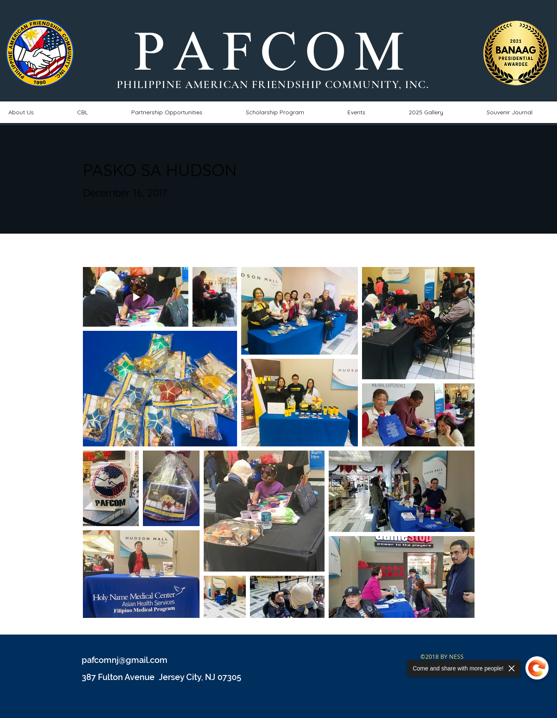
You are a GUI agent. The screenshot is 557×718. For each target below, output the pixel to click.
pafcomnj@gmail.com (124, 660)
